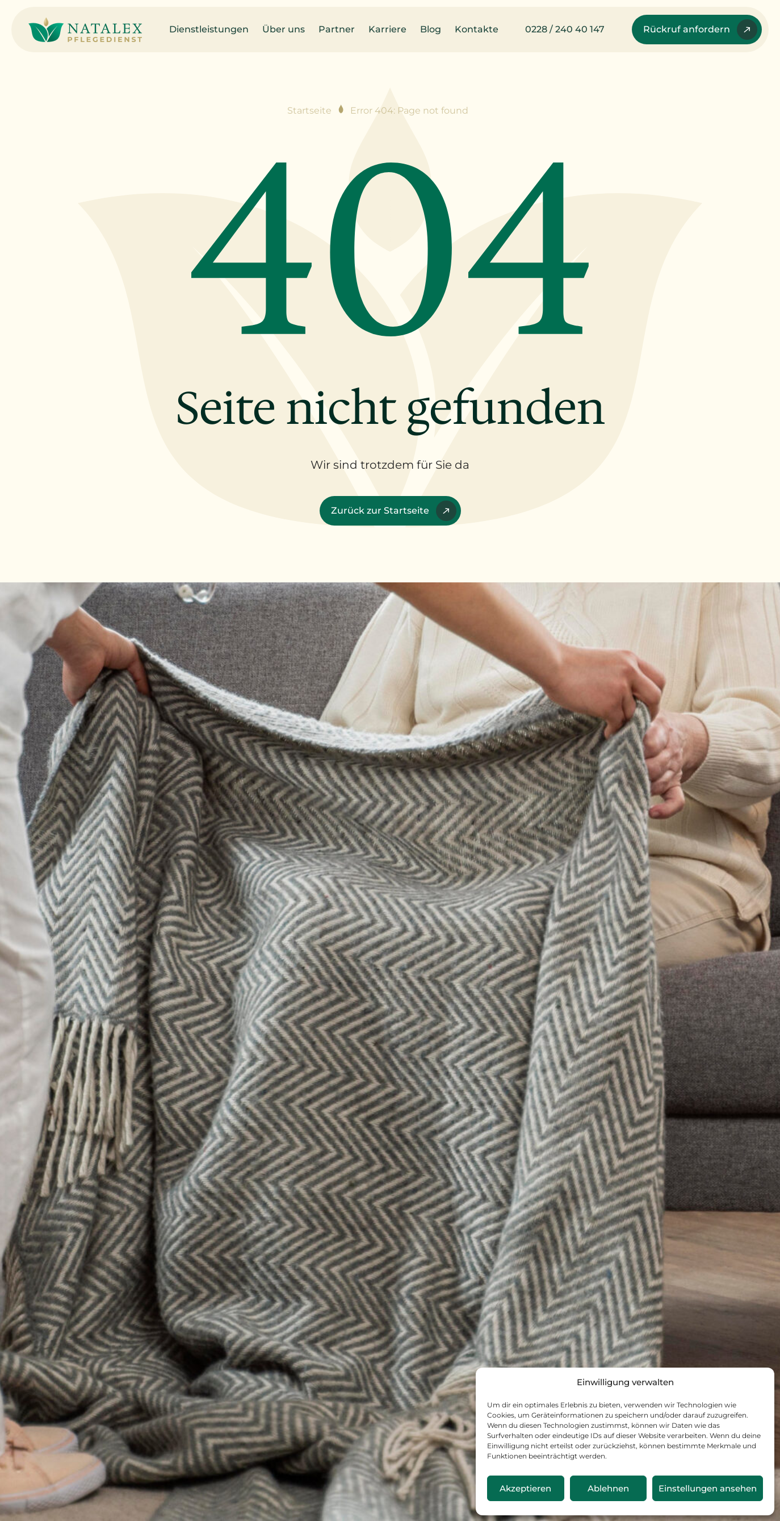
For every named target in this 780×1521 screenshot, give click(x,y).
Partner (336, 29)
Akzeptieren (525, 1488)
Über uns (283, 29)
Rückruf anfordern (700, 29)
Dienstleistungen (209, 29)
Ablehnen (608, 1488)
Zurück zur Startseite (393, 511)
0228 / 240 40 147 (565, 29)
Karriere (387, 29)
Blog (430, 29)
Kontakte (476, 29)
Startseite (309, 110)
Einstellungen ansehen (708, 1488)
